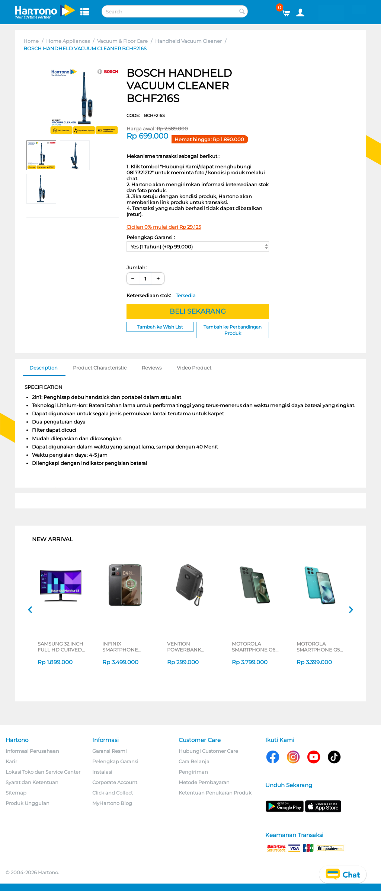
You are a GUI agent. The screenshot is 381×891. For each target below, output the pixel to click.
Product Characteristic (100, 368)
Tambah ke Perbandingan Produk (233, 330)
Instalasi (102, 772)
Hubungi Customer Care (208, 751)
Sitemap (16, 793)
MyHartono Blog (112, 803)
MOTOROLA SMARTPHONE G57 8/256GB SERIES (320, 647)
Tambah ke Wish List (160, 327)
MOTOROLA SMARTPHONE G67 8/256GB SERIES (255, 647)
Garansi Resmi (109, 751)
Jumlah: (137, 267)
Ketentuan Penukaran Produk (215, 793)
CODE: (146, 115)
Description (43, 368)
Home (31, 41)
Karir (11, 761)
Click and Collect (112, 793)
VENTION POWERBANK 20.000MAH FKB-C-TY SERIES (190, 647)
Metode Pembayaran (204, 782)
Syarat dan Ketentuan (32, 782)
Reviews (151, 368)
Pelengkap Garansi (115, 761)
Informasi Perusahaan (32, 751)
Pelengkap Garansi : (151, 237)
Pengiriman (193, 772)
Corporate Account (114, 782)
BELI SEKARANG (198, 311)
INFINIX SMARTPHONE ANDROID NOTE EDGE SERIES (122, 647)
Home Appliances (68, 41)
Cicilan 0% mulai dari (164, 227)
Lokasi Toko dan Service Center (43, 772)
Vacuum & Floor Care (122, 41)
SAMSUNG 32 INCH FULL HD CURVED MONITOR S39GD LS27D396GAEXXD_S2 (62, 647)
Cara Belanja (194, 761)
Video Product (194, 368)
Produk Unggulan (27, 803)
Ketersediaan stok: (161, 295)
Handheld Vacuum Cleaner (188, 41)
